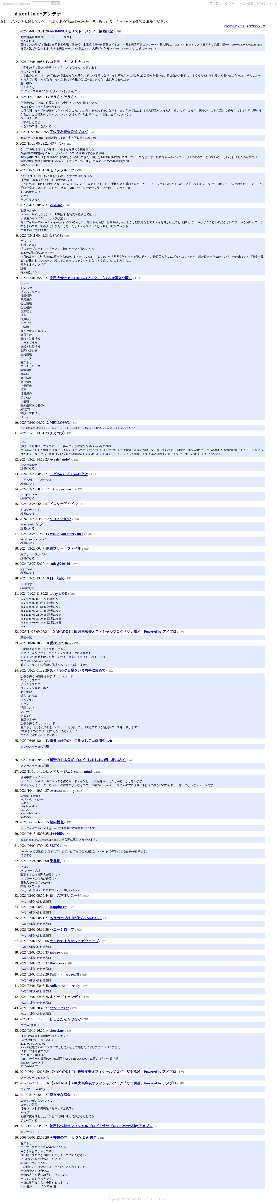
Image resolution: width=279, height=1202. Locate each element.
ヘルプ (273, 3)
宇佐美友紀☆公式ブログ (68, 132)
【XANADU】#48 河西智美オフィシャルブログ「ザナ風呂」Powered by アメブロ (112, 631)
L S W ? (55, 235)
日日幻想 (57, 578)
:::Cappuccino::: (62, 489)
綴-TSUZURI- (60, 643)
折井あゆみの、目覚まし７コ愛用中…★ (81, 741)
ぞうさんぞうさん (64, 97)
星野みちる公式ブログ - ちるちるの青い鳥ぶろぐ (88, 760)
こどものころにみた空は (69, 474)
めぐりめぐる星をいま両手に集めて (77, 670)
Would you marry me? (66, 534)
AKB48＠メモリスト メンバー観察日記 (82, 31)
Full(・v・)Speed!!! (64, 974)
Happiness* (58, 907)
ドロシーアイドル (64, 504)
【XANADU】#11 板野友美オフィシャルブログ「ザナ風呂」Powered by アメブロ (113, 1072)
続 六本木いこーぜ (65, 895)
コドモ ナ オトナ (65, 62)
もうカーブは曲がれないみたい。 (76, 918)
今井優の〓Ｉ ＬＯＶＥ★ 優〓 (73, 1137)
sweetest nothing (62, 790)
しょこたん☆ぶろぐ (65, 1019)
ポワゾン (56, 143)
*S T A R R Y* (60, 519)
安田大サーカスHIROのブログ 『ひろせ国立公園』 (91, 278)
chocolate (57, 1030)
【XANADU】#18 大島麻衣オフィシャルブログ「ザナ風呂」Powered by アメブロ (113, 1083)
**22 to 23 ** (59, 1008)
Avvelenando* (60, 459)
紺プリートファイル (65, 548)
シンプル (229, 3)
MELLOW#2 (60, 422)
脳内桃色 (57, 822)
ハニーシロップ (62, 929)
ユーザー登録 (244, 3)
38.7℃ (54, 845)
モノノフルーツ (62, 170)
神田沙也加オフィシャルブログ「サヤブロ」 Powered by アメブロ (101, 1126)
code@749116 (60, 564)
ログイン (261, 3)
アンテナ (215, 3)
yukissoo (56, 205)
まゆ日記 (57, 834)
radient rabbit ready (65, 986)
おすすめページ (256, 26)
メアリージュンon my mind (71, 771)
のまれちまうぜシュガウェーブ (74, 941)
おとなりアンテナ (234, 26)
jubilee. (55, 952)
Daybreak (57, 963)
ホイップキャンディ (65, 997)
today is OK (58, 593)
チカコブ (57, 433)
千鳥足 (55, 861)
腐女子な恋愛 (60, 1095)
